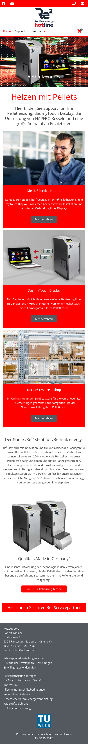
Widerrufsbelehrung (16, 703)
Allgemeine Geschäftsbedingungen (25, 689)
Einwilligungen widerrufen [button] (20, 667)
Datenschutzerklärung (17, 708)
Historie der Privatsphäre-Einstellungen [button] (28, 663)
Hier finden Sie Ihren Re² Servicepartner (44, 607)
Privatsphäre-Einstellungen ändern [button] (25, 658)
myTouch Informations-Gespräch (24, 680)
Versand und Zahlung (17, 694)
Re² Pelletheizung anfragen (20, 675)
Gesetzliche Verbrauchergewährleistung (28, 699)
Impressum (11, 685)
